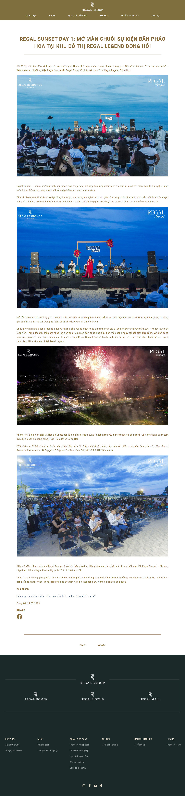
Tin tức (104, 16)
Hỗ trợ (155, 16)
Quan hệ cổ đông (77, 16)
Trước (82, 645)
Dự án (52, 16)
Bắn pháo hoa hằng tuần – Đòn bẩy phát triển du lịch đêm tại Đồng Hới (56, 596)
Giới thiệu (31, 16)
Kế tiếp (102, 645)
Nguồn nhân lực (130, 16)
